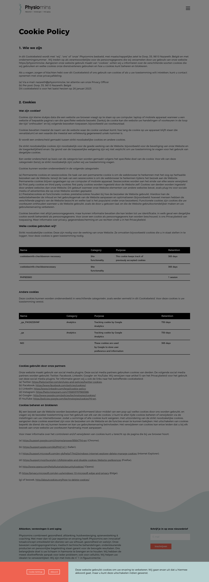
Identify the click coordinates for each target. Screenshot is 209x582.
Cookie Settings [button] (35, 572)
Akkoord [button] (54, 572)
